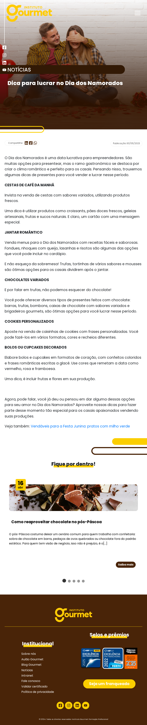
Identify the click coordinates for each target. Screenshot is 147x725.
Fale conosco (30, 681)
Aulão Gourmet (32, 659)
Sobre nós (28, 654)
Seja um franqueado (109, 683)
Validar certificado (34, 686)
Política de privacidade (37, 692)
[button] (64, 581)
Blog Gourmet (31, 665)
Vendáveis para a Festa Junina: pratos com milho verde (80, 426)
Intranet (27, 676)
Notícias (27, 670)
